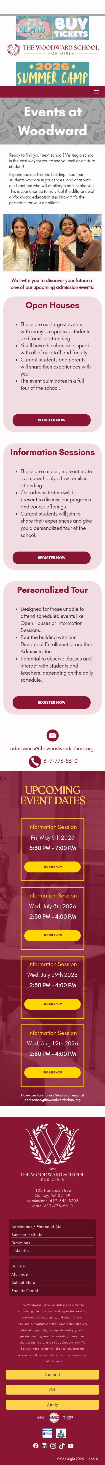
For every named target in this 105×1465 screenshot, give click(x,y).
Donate (18, 1266)
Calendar (20, 1251)
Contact (52, 1374)
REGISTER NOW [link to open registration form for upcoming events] (51, 420)
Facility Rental (24, 1290)
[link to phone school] (60, 761)
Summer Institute (27, 1234)
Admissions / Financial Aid (36, 1226)
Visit (52, 1389)
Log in (93, 1459)
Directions (20, 1243)
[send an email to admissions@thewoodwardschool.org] (52, 748)
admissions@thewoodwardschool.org (52, 1100)
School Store (23, 1282)
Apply (52, 1404)
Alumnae (19, 1274)
